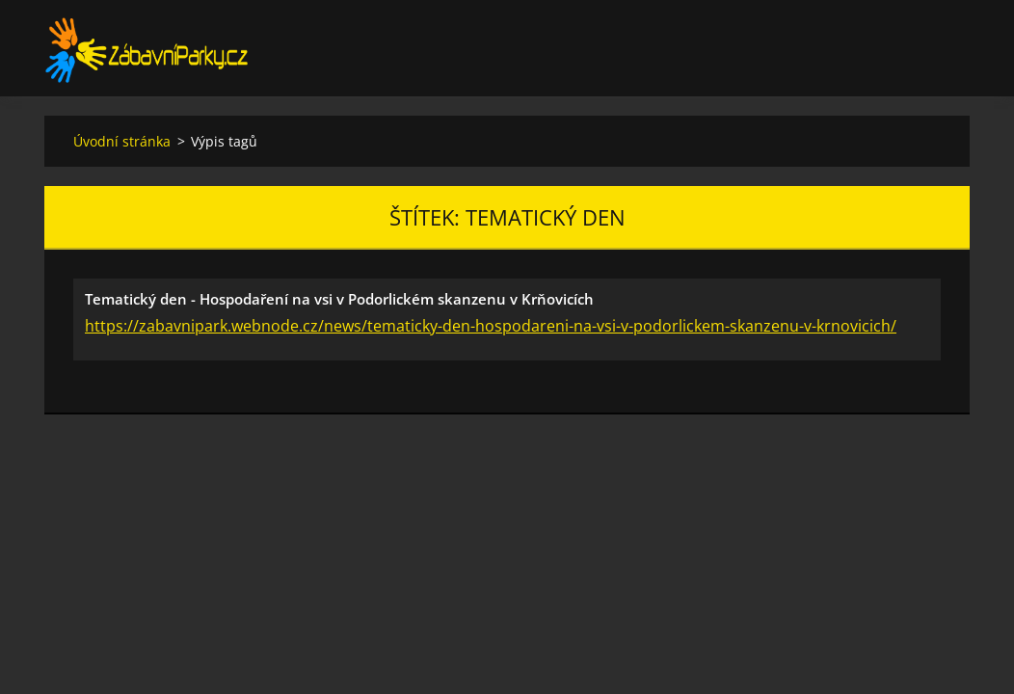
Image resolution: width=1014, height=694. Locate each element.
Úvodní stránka (122, 141)
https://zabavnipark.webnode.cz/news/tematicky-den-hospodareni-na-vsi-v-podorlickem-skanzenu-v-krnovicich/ (490, 325)
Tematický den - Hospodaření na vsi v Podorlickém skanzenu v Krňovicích (339, 298)
